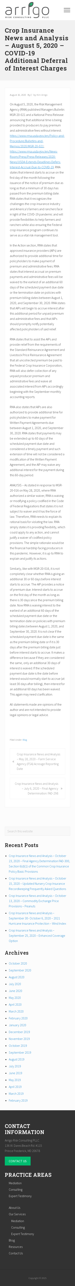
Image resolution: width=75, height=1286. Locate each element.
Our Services (17, 1214)
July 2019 (15, 1066)
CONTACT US (18, 1161)
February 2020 (18, 1018)
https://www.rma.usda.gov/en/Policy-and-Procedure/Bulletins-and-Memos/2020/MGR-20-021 (37, 141)
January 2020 (17, 1025)
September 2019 (20, 1052)
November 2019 (19, 1039)
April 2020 (15, 1004)
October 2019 (18, 1046)
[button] (67, 10)
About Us (14, 1208)
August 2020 (16, 977)
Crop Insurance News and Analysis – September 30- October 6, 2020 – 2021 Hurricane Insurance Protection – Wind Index (37, 918)
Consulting (15, 1189)
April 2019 (15, 1087)
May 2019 (15, 1080)
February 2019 (18, 1100)
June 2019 (15, 1073)
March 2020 (16, 1011)
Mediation (15, 1183)
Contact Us (16, 1253)
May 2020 (15, 998)
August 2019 (16, 1059)
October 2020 (18, 963)
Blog (25, 739)
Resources (16, 1247)
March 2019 (16, 1094)
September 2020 (20, 970)
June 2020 (15, 991)
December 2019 (19, 1032)
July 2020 (15, 984)
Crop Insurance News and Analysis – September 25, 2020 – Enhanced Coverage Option (37, 935)
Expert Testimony (20, 1196)
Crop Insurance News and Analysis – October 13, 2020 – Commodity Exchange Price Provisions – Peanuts (37, 901)
